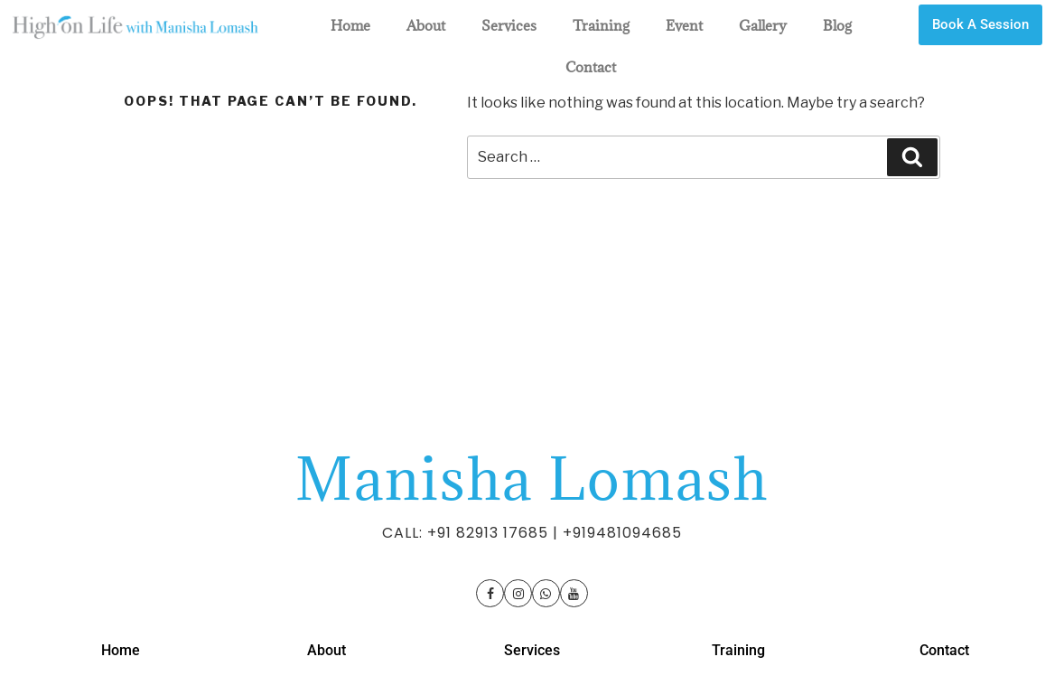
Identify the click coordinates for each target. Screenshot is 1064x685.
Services (509, 25)
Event (684, 25)
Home (350, 25)
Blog (837, 25)
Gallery (763, 25)
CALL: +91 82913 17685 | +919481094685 (532, 532)
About (425, 25)
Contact (590, 67)
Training (601, 25)
